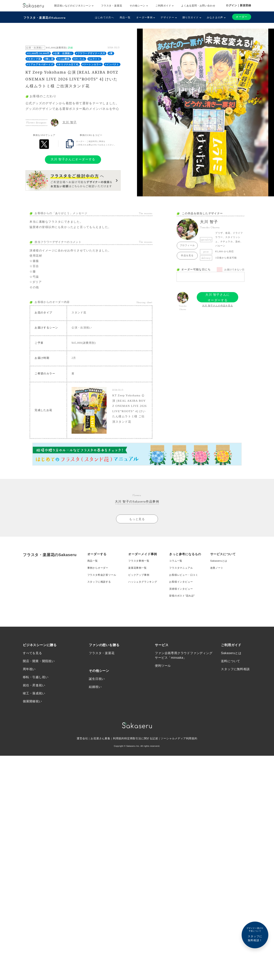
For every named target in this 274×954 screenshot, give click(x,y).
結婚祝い (95, 704)
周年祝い (29, 686)
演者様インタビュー (181, 596)
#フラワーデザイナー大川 (90, 53)
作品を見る (187, 255)
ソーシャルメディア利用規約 (179, 757)
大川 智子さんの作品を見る (217, 305)
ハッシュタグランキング (143, 589)
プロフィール (187, 245)
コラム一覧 (176, 566)
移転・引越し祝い (35, 694)
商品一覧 (124, 17)
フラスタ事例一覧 (139, 566)
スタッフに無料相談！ (255, 934)
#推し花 (49, 58)
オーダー (241, 16)
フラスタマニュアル (181, 573)
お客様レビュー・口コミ (184, 581)
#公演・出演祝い (62, 53)
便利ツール (163, 683)
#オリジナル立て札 (68, 64)
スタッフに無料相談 (235, 686)
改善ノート (217, 573)
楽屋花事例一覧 (138, 573)
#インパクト (112, 64)
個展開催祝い (32, 719)
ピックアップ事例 (139, 581)
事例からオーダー (98, 573)
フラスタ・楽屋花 (111, 5)
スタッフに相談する (100, 589)
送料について (230, 678)
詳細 (70, 47)
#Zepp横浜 (63, 58)
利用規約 (118, 757)
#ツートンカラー (91, 64)
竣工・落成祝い (34, 711)
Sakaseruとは (219, 566)
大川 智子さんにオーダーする (73, 159)
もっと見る (137, 523)
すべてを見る (32, 670)
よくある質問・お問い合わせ (198, 5)
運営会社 (82, 757)
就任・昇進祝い (34, 703)
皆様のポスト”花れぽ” (183, 604)
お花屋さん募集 (100, 757)
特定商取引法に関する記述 (141, 757)
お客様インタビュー (181, 589)
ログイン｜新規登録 (238, 5)
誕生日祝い (97, 696)
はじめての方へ (104, 17)
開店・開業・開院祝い (39, 678)
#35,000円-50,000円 (38, 53)
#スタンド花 (34, 58)
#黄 (111, 53)
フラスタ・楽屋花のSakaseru (45, 17)
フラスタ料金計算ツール (102, 581)
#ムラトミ (94, 58)
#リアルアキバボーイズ (40, 64)
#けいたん (79, 58)
